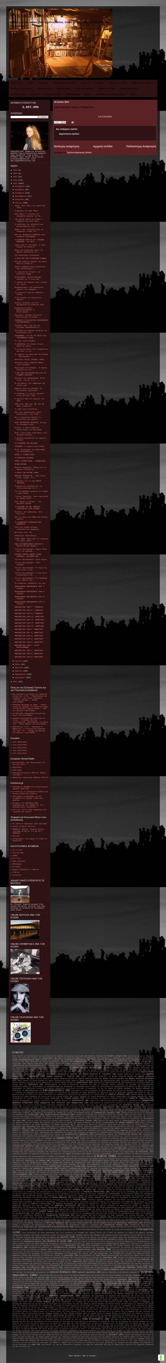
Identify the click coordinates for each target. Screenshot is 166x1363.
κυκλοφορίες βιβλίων (132, 1193)
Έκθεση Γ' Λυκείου (20, 1130)
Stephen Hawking (110, 1340)
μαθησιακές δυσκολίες (21, 1206)
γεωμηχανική (85, 1094)
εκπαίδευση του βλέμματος (87, 1132)
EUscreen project (135, 1307)
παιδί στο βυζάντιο (80, 1241)
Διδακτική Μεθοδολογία (64, 1118)
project (113, 1335)
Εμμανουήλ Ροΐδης (130, 1144)
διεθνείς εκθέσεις (102, 1118)
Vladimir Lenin (123, 1342)
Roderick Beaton (129, 1337)
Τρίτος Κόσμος (30, 1284)
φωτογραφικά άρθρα (106, 1290)
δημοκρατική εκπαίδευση (126, 1111)
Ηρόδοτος (31, 1159)
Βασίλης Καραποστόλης (57, 1088)
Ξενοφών (81, 1233)
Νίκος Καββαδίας (39, 1229)
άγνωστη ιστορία (114, 1056)
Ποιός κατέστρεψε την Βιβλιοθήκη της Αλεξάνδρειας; (30, 451)
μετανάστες (50, 1213)
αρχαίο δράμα (70, 1080)
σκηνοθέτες (90, 1259)
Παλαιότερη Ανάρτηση (141, 146)
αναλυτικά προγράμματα (141, 1062)
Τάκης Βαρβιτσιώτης (81, 1278)
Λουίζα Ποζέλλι (115, 1202)
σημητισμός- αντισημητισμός (46, 1259)
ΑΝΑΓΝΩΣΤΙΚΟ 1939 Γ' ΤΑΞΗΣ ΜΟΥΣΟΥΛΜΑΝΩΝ (27, 646)
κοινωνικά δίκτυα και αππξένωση (24, 1190)
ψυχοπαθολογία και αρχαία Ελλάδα (91, 1298)
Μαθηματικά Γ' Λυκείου (142, 1203)
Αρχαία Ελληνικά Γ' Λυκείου (60, 1076)
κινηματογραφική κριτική (144, 1184)
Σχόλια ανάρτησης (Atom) (79, 152)
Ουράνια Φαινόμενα (32, 1239)
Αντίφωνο (16, 867)
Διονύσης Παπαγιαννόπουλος (61, 1120)
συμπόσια (146, 1265)
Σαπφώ (31, 1257)
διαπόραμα (78, 1114)
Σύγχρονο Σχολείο (18, 1265)
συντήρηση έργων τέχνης (72, 1269)
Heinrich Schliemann (23, 1317)
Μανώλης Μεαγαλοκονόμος (108, 1207)
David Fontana (71, 1305)
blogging (146, 1302)
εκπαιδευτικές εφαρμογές (76, 1134)
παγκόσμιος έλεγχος (116, 1239)
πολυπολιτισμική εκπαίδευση (139, 1251)
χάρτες (97, 1292)
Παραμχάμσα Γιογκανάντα (51, 1245)
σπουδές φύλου (42, 1261)
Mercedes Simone (123, 1325)
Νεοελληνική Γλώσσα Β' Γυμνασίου (50, 1225)
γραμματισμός (77, 1103)
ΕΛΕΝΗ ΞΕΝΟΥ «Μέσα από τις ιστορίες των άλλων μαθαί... (31, 540)
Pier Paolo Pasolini (30, 1335)
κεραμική (81, 1184)
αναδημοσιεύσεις (80, 1062)
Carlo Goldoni (67, 1304)
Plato (57, 1335)
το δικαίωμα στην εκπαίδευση (58, 1281)
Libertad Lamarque (138, 1321)
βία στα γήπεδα (107, 1088)
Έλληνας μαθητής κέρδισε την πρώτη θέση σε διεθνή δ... (31, 263)
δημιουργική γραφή (88, 1111)
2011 (15, 682)
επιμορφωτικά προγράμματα (100, 1148)
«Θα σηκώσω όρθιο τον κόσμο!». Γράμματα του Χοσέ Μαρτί (29, 220)
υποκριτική (65, 1283)
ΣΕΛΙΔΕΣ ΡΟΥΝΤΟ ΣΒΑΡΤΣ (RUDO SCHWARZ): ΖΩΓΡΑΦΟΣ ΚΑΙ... (28, 555)
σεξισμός (121, 1257)
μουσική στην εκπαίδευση (70, 1219)
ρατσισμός (68, 1255)
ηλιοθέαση (138, 1156)
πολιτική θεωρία (137, 1249)
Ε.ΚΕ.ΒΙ (16, 872)
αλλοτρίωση (16, 1062)
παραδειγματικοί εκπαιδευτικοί (142, 1243)
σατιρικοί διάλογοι (61, 1257)
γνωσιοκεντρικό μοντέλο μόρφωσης (112, 1100)
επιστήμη (117, 1148)
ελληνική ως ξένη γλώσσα (140, 1142)
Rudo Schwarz (49, 1339)
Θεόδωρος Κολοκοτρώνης (131, 1160)
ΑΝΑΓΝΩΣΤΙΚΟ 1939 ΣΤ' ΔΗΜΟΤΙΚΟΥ (29, 626)
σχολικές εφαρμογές (130, 1272)
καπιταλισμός (106, 1178)
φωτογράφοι (143, 1290)
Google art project (143, 1313)
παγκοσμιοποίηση (96, 1239)
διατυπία (49, 1116)
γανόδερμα (60, 1094)
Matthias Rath (85, 1325)
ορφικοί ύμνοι (117, 1237)
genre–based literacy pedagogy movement (44, 1313)
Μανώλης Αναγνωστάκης (88, 1207)
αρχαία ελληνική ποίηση (88, 1078)
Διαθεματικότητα (127, 1113)
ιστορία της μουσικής (27, 1172)
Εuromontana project (123, 1154)
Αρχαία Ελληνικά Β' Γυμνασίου (97, 1074)
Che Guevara (128, 1304)
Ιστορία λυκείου (148, 1168)
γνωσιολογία (133, 1100)
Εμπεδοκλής (146, 1144)
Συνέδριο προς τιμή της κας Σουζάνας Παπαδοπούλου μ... (28, 326)
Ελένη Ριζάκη (81, 1140)
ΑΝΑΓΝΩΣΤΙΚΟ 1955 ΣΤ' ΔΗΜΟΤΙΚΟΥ (29, 617)
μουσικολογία (17, 1221)
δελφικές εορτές (53, 1109)
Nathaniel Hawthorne (69, 1329)
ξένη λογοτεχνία (48, 1233)
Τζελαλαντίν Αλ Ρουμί (141, 1279)
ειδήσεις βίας (50, 1126)
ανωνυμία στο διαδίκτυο (145, 1065)
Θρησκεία (27, 1166)
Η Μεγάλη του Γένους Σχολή (80, 1156)
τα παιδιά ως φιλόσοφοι (25, 1278)
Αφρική (131, 1086)
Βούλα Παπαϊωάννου (89, 1092)
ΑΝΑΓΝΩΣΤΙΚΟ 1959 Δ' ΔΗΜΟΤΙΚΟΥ (29, 639)
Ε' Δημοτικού (79, 1124)
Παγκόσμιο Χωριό (80, 1239)
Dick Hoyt (114, 1305)
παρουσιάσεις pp (72, 1245)
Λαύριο (66, 1200)
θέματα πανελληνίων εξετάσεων (77, 1160)
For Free (16, 858)
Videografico (90, 1342)
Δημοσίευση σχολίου (69, 134)
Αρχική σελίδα (16, 83)
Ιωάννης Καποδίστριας (20, 1176)
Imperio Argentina (118, 1317)
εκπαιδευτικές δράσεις (31, 1134)
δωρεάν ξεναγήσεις (147, 1122)
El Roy (24, 1307)
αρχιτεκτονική (111, 1082)
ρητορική (126, 1255)
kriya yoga (78, 1321)
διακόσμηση (150, 1113)
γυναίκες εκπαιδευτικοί (80, 1107)
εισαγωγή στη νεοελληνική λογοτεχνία (120, 1126)
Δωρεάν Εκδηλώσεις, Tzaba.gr (26, 869)
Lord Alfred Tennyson (38, 1323)
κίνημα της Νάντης (124, 1184)
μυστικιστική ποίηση (117, 1221)
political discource (71, 1335)
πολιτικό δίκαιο (33, 1251)
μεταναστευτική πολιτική (93, 1213)
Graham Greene (95, 1315)
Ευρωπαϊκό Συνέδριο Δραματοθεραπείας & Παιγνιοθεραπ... (24, 310)
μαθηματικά (82, 1203)
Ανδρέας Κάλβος (54, 1064)
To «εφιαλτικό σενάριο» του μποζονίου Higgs (27, 273)
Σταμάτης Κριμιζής (95, 1261)
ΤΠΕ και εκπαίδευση (127, 1282)
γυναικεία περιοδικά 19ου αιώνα (82, 1105)
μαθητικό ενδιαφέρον (107, 1205)
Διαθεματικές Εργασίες (104, 1113)
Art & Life (17, 850)
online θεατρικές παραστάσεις (65, 1331)
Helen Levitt (39, 1317)
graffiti (38, 1315)
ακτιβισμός (56, 1060)
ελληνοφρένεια (82, 1144)
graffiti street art (76, 1315)
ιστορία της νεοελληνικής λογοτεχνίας (54, 1172)
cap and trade (40, 1304)
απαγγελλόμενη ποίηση (84, 1068)
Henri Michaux (53, 1317)
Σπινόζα (29, 1261)
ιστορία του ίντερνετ (61, 1174)
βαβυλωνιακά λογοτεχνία (35, 1088)
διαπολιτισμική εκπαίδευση (57, 1115)
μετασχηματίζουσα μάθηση (130, 1213)
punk (22, 1337)
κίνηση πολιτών (144, 1186)
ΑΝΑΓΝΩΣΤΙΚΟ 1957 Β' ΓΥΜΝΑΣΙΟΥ (29, 613)
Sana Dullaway (93, 1339)
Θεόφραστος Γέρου (18, 1162)
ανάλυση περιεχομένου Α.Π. (118, 1062)
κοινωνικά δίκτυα (142, 1188)
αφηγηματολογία (119, 1086)
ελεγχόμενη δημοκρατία (119, 1138)
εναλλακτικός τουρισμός (91, 1146)
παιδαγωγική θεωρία (32, 1241)
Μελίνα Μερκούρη (108, 1211)
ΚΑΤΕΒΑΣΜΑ (105, 116)
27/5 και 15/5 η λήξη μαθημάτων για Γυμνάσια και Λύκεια (29, 811)
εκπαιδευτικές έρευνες (52, 1134)
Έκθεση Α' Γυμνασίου (59, 1128)
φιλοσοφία (17, 1287)
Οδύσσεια (97, 1235)
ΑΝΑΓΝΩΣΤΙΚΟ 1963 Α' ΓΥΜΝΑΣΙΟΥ (29, 610)
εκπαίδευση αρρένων (76, 1130)
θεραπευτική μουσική (61, 1163)
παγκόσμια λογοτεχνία (62, 1239)
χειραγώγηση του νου (114, 1292)
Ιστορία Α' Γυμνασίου (138, 1166)
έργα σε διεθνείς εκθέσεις (122, 1150)
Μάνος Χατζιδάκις (69, 1207)
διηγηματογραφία (120, 1118)
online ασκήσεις (148, 1329)
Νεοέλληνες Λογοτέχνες (127, 1223)
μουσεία (103, 1217)
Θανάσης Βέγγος (114, 1159)
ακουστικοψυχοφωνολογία (23, 1060)
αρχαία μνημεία (23, 1080)
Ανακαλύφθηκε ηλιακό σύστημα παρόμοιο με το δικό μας (28, 278)
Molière (133, 1327)
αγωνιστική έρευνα (135, 1056)
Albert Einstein (18, 1300)
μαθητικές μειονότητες (65, 1206)
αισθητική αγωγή (132, 1058)
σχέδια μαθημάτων (111, 1269)
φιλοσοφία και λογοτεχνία (39, 1287)
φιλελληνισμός (75, 1285)
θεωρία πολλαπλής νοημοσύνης (47, 1164)
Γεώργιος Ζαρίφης (137, 1094)
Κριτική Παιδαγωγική (62, 1193)
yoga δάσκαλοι (47, 1344)
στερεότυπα (128, 1261)
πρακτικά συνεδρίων (19, 1253)
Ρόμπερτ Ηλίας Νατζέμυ (142, 1255)
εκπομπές (48, 1138)
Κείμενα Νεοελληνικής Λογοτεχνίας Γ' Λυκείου (33, 1184)
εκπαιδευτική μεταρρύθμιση (38, 1136)
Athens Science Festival (24, 826)
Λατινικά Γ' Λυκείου (31, 1200)
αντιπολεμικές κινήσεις (68, 1065)
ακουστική (146, 1058)
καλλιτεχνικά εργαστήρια (21, 1178)
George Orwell (96, 1313)
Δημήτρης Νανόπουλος (133, 1109)
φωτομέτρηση (16, 1292)
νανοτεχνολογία (17, 1223)
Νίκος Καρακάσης (72, 1229)
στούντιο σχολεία (143, 1261)
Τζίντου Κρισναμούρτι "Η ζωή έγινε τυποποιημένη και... (31, 574)
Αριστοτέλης (58, 1072)
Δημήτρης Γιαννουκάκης (71, 1109)
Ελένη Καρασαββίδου (36, 1140)
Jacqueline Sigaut (52, 1319)
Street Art (35, 94)
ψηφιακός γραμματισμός (61, 1296)
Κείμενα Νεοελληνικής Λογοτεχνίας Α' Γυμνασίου (96, 1180)
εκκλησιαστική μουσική (43, 1130)
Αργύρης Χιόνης (96, 1070)
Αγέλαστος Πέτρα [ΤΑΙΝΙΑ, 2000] (29, 359)
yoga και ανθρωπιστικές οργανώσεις (69, 1344)
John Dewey (114, 1319)
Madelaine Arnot (109, 1323)
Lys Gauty (95, 1323)
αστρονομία (33, 1084)
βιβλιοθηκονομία (31, 1090)
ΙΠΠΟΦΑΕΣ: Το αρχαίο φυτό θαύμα (29, 446)
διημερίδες (134, 1118)
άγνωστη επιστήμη (95, 1056)
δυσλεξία (47, 1122)
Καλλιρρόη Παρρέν (144, 1176)
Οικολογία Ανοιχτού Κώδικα (132, 1235)
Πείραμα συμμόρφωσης (142, 1245)
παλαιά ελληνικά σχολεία (21, 1243)
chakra (85, 1304)
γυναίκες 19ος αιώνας (59, 1107)
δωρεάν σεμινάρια (62, 1124)
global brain (126, 1313)
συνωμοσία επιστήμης (92, 1269)
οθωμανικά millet (112, 1235)
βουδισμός (74, 1092)
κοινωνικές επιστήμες (49, 1190)
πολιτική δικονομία (119, 1249)
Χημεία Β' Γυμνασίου (62, 1293)
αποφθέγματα (63, 1070)
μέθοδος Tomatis (46, 1211)
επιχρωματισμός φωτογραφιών (33, 1150)
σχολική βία (44, 1275)
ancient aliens (88, 1300)
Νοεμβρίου (20, 190)
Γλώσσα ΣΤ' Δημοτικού (138, 1098)
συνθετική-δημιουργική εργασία (77, 1267)
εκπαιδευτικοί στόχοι (33, 1138)
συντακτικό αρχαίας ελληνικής (130, 1267)
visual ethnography (106, 1342)
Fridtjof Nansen (22, 1311)
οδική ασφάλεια (66, 1235)
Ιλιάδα (78, 1166)
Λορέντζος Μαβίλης (99, 1202)
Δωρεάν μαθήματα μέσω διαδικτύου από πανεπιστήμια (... (30, 268)
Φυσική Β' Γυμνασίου (134, 1287)
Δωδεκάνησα (59, 1122)
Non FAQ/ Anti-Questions (115, 1329)
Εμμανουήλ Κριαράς (112, 1144)
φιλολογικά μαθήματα (142, 1285)
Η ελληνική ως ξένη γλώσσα (21, 88)
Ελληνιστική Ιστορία (44, 1144)
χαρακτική (72, 1292)
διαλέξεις (20, 1115)
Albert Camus (145, 1298)
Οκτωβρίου (20, 193)
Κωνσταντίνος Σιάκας (142, 1195)
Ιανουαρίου (20, 678)
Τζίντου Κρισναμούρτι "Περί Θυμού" (31, 559)
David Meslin (85, 1305)
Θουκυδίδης (16, 1166)
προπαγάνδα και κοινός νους (80, 1254)
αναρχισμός (16, 1064)
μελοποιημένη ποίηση (126, 1211)
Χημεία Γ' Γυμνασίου (82, 1293)
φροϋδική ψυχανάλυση (84, 1287)
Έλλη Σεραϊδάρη (138, 1140)
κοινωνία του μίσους (123, 1188)
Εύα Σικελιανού (94, 1152)
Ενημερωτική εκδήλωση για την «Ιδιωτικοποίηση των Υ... (28, 487)
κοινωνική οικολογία (104, 1190)
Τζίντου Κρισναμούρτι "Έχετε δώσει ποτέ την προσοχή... (31, 550)
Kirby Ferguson (53, 1321)
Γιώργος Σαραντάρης (52, 1098)
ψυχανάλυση (85, 1296)
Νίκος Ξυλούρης (105, 1229)
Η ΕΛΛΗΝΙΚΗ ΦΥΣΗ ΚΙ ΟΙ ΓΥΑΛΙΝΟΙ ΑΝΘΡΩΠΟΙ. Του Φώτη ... (29, 241)
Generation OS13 (18, 1313)
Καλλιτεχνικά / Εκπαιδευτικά (64, 83)
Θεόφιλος (147, 1160)
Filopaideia (41, 1309)
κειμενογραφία (67, 1184)
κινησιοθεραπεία (19, 1188)
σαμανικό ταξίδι (18, 1257)
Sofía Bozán (44, 1340)
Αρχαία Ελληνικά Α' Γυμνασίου (31, 1074)
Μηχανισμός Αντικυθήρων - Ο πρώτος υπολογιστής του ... (31, 369)
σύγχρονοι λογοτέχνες (37, 1265)
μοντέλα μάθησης (79, 1217)
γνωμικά (92, 1100)
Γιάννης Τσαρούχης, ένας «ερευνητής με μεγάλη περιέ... (31, 497)
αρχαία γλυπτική (116, 1072)
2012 (15, 183)
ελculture (17, 875)
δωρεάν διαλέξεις (84, 1122)
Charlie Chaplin (114, 1304)
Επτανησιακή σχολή (99, 1150)
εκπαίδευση (60, 1130)
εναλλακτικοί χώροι (70, 1146)
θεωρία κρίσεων (119, 1162)
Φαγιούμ (89, 1283)
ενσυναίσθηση (119, 1146)
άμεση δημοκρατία (31, 1062)
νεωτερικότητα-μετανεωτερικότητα (53, 1227)
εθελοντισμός (126, 1124)
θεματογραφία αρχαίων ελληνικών (105, 1161)
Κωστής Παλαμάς (94, 1197)
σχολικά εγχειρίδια (86, 1272)
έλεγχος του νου (138, 1138)
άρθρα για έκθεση (130, 1070)
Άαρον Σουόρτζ (17, 1056)
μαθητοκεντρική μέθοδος (129, 1205)
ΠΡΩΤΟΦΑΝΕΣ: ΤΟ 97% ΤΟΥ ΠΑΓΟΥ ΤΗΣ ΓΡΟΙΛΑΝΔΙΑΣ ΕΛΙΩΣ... (30, 337)
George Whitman (111, 1313)
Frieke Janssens (71, 1311)
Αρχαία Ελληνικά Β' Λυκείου (129, 1074)
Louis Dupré (66, 1323)
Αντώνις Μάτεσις (126, 1065)
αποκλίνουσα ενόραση (47, 1070)
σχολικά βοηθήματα (60, 1272)
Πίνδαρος (33, 1249)
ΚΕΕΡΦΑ (33, 1180)
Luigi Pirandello (81, 1323)
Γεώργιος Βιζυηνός (116, 1094)
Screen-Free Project (126, 1339)
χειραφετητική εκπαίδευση (139, 1292)
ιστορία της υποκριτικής (133, 1172)
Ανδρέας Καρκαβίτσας (73, 1064)
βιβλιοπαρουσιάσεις (53, 1090)
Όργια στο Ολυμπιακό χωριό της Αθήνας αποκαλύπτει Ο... (29, 251)
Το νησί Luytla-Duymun (25, 341)
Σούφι (122, 1259)
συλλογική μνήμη (71, 1265)
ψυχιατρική (125, 1296)
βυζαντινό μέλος (18, 1094)
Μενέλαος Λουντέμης (146, 1211)
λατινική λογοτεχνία (52, 1200)
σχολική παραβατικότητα (81, 1275)
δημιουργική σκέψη (106, 1111)
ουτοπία (47, 1239)
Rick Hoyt (97, 1337)
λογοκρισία (134, 1200)
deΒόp (15, 856)
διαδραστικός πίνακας (65, 1113)
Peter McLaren (140, 1332)
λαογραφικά (124, 1197)
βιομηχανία (30, 1092)
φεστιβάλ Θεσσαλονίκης (142, 1283)
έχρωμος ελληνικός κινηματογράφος (98, 1154)
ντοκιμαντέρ (145, 1229)
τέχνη (87, 1279)
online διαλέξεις (23, 1331)
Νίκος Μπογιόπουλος (89, 1229)
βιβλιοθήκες (16, 1090)
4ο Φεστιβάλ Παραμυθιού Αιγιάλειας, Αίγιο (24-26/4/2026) (29, 714)
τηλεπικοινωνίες (18, 1281)
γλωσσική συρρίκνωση (41, 1100)
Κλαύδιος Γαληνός (55, 1188)
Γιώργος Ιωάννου (137, 1096)
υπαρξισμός (53, 1283)
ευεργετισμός (129, 1152)
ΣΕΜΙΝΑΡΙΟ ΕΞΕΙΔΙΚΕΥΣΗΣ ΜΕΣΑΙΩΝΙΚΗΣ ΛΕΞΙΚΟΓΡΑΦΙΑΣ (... (31, 321)
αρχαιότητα (97, 1082)
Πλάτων (44, 1249)
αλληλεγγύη (136, 1060)
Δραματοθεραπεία (44, 88)
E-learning (140, 1305)
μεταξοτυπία (112, 1213)
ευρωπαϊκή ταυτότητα (20, 1154)
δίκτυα (45, 1120)
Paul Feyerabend (53, 1332)
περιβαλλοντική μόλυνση (65, 1247)
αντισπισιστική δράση (89, 1066)
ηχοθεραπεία (68, 1159)
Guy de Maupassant (147, 1315)
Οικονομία (150, 1235)
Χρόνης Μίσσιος (144, 1293)
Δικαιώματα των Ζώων (117, 83)
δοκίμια (101, 1120)
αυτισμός (132, 1084)
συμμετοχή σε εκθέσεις (91, 1265)
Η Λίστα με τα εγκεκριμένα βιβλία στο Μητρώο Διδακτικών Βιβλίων (30, 793)
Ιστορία (119, 1166)
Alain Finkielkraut (129, 1298)
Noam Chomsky (96, 1329)
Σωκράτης (150, 1275)
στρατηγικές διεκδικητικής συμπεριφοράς (82, 1263)
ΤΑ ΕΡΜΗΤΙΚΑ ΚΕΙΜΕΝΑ (24, 458)
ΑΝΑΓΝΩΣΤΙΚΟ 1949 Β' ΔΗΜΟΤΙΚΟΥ (29, 657)
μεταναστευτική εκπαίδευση (68, 1213)
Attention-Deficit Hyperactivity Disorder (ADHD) (109, 1302)
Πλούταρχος (57, 1249)
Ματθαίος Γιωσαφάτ (30, 1209)
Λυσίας (24, 1203)
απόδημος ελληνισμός (141, 1068)
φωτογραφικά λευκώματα (125, 1290)
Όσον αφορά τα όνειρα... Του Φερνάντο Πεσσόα (28, 503)
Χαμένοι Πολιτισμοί (57, 1292)
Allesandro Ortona (71, 1300)
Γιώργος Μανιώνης (33, 1098)
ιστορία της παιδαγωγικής (84, 1172)
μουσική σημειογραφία (49, 1219)
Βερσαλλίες (92, 1088)
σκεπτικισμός (65, 1259)
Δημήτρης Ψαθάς (30, 1111)
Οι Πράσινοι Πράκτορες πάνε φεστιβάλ (30, 824)
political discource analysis (94, 1335)
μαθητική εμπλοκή (88, 1205)
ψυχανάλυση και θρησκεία (105, 1296)
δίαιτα (139, 1113)
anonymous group (118, 1300)
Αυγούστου (20, 200)
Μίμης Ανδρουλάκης (117, 1215)
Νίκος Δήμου (146, 1227)
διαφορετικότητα (75, 1116)
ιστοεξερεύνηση (106, 1166)
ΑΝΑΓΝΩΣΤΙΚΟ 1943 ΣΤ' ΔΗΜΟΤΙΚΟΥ (29, 623)
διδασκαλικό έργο (84, 1118)
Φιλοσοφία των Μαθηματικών (63, 1287)
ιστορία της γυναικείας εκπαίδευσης (107, 1170)
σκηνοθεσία (78, 1259)
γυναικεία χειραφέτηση (108, 1105)
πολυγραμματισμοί (118, 1251)
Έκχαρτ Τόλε (85, 1138)
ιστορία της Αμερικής (24, 1170)
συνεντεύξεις (52, 1267)
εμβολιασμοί (96, 1144)
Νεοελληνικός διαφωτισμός (23, 1227)
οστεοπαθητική (133, 1237)
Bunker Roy (27, 1304)
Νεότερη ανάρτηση (66, 146)
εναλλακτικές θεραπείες (23, 1146)
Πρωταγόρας (36, 1255)
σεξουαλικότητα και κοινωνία (139, 1257)
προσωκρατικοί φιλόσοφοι (123, 1253)
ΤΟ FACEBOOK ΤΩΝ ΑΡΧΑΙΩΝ (26, 443)
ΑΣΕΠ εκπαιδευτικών (128, 1082)
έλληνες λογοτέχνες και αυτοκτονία (37, 1142)
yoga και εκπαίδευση (94, 1344)
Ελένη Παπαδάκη (66, 1140)
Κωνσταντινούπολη (42, 1197)
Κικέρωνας (94, 1184)
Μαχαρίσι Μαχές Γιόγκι (67, 1209)
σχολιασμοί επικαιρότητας (36, 1272)
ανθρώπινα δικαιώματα (126, 1064)
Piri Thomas (46, 1335)
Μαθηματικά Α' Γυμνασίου (99, 1203)
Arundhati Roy (81, 1302)
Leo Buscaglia (91, 1321)
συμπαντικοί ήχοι (132, 1265)
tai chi (150, 1340)
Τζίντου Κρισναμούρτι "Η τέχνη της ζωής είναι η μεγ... (31, 569)
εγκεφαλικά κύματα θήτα (107, 1124)
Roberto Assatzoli (112, 1337)
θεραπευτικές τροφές (39, 1163)
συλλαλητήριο (54, 1265)
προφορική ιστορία (20, 1255)
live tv (22, 1323)
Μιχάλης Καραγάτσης (45, 1217)
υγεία (42, 1284)
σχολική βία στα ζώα (61, 1275)
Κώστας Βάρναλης (59, 1197)
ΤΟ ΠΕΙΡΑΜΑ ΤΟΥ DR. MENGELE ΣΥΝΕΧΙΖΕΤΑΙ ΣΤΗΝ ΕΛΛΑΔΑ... (28, 508)
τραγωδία (146, 1282)
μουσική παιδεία (31, 1219)
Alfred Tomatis (52, 1300)
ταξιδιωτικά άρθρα (136, 1278)
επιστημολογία (133, 1148)
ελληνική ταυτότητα (119, 1142)
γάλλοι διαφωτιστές (46, 1094)
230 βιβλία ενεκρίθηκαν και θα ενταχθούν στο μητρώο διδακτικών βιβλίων (28, 798)
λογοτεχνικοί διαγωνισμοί (79, 1202)
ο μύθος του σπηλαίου (115, 1232)
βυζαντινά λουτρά (107, 1092)
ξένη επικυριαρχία (29, 1232)
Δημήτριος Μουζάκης (48, 1111)
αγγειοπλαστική (47, 1056)
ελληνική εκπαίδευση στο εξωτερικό (94, 1142)
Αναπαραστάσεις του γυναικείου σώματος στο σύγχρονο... (29, 288)
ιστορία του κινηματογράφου (83, 1174)
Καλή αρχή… (17, 770)
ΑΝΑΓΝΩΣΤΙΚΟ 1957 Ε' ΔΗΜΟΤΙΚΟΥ (29, 633)
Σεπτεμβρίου (21, 196)
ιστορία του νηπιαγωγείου (107, 1174)
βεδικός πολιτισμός (76, 1088)
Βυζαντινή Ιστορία (125, 1092)
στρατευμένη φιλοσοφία (20, 1263)
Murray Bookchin (31, 1329)
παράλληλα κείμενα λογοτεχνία (27, 1245)
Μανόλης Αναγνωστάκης (49, 1207)
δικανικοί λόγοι (32, 1120)
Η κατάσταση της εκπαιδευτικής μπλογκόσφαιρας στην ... (29, 225)
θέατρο (42, 1161)
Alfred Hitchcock (35, 1300)
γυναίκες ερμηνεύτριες (104, 1107)
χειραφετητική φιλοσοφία (21, 1293)
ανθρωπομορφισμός (34, 1065)
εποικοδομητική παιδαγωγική (58, 1150)
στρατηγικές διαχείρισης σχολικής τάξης (48, 1263)
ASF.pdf (16, 836)
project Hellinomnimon (133, 1335)
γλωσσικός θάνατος (60, 1100)
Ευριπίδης (143, 1152)
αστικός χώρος (17, 1084)
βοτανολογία (62, 1092)
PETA (113, 1333)
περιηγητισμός (114, 1247)
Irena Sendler (134, 1317)
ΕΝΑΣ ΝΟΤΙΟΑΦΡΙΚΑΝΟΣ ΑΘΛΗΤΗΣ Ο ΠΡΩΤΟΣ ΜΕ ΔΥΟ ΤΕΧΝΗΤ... (29, 545)
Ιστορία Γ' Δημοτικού (90, 1168)
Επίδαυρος (27, 1148)
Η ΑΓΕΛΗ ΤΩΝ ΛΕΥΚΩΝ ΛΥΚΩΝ (26, 473)
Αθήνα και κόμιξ (64, 1058)
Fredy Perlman (148, 1309)
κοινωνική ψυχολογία (124, 1190)
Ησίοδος (41, 1159)
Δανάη (27, 1109)
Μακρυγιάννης (17, 1207)
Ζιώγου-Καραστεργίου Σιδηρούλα (42, 1156)
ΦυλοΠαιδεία (118, 1287)
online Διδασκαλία (42, 1331)
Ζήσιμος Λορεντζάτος (19, 1156)
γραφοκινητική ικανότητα (113, 1103)
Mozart (18, 1329)
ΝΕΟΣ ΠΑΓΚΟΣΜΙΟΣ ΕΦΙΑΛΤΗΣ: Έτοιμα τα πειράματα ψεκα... (30, 424)
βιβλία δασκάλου (124, 1088)
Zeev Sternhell (21, 1346)
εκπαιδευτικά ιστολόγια (110, 1132)
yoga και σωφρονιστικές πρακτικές (120, 1344)
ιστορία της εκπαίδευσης (142, 1170)
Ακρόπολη (44, 1060)
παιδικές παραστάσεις (126, 1241)
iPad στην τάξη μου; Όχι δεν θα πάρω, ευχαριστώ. (29, 405)
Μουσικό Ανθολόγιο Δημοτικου (94, 1219)
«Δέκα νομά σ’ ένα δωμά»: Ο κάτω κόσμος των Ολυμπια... (30, 246)
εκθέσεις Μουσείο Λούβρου (36, 1128)
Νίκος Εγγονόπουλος (20, 1229)
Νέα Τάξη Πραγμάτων (55, 1223)
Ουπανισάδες (16, 1239)
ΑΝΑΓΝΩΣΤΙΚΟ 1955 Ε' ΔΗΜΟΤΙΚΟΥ (29, 636)
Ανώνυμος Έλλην (21, 1068)
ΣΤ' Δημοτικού (75, 1261)
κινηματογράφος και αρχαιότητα (48, 1186)
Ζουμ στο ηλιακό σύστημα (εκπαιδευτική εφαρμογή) (27, 528)
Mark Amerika (58, 1325)
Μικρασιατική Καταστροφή (57, 1215)
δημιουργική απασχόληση (68, 1111)
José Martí (127, 1319)
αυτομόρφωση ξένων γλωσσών (86, 1086)
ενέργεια (107, 1146)
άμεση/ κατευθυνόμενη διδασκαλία (55, 1062)
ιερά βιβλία (66, 1166)
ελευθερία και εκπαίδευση (99, 1140)
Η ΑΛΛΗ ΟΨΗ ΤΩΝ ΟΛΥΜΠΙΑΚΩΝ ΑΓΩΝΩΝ (30, 258)
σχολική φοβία (100, 1275)
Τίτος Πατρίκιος (35, 1282)
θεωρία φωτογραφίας (141, 1164)
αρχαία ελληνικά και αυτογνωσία (94, 1076)
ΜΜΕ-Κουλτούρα (62, 1217)
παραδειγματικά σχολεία (116, 1243)
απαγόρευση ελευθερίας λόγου (116, 1068)
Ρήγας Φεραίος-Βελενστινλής (107, 1255)
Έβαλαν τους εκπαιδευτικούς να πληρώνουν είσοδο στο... (29, 230)
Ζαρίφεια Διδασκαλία (142, 1154)
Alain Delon (113, 1298)
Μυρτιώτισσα (101, 1221)
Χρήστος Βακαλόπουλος (103, 1294)
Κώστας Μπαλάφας (78, 1197)
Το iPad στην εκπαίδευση (26, 409)
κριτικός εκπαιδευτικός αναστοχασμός (104, 1194)
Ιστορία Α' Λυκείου (20, 1168)
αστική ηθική (144, 1082)
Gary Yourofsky (144, 1311)
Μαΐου (18, 664)
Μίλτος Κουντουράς (99, 1215)
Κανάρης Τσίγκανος (77, 1178)
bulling (15, 1304)
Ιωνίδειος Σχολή (54, 1176)
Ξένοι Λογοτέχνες (66, 1232)
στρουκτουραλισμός (123, 1263)
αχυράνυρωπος (17, 1088)
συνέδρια (16, 1267)
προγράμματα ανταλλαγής (40, 1253)
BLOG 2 (133, 94)
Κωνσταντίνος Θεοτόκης (34, 1195)
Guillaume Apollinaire (112, 1315)
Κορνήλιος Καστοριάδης (94, 1192)
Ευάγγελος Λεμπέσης (112, 1152)
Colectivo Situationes (29, 1305)
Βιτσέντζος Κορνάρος (46, 1092)
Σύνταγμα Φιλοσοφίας (102, 1267)
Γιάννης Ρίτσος (62, 1096)
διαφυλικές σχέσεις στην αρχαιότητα (126, 1117)
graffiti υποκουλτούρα (54, 1315)
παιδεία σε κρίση (56, 1241)
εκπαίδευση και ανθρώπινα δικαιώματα (122, 1130)
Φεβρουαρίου (21, 674)
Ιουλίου (19, 203)
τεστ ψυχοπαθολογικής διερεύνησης (67, 1279)
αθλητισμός (91, 1058)
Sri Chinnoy (96, 1340)
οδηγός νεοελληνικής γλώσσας (45, 1235)
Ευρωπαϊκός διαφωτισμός (40, 1154)
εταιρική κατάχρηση (36, 1152)
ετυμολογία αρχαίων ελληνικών (73, 1152)
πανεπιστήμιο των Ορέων (81, 1243)
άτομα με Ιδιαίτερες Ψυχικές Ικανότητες (108, 1084)
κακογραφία (130, 1176)
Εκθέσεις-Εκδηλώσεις (52, 94)
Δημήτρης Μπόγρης (114, 1109)
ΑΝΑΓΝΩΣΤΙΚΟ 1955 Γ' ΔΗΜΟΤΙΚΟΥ (29, 650)
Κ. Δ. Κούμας (69, 1176)
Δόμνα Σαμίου (114, 1120)
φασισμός (99, 1284)
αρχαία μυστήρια (38, 1080)
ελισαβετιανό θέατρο (120, 1140)
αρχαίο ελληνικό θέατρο (89, 1080)
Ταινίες (30, 83)
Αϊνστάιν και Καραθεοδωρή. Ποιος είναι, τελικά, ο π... (30, 379)
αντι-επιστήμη (50, 1065)
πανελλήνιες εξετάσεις (58, 1243)
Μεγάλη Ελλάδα (85, 1209)
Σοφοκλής (146, 1259)
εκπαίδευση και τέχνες (63, 1132)
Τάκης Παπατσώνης (98, 1278)
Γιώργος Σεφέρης (71, 1098)
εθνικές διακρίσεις (142, 1124)
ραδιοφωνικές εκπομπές (52, 1255)
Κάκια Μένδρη (115, 1176)
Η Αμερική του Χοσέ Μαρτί (26, 211)
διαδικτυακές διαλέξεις (21, 1113)
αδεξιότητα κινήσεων (29, 1058)
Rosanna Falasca (18, 1339)
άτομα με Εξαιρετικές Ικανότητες (75, 1084)
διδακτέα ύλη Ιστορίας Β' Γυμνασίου (37, 1118)
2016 (15, 170)
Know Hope (66, 1321)
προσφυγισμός (103, 1254)
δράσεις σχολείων (147, 1120)
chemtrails (141, 1304)
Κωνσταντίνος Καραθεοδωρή (98, 1195)
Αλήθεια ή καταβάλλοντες (117, 1060)
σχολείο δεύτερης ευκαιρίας (135, 1269)
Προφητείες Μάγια (143, 1253)
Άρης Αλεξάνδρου (113, 1070)
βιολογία (119, 1090)
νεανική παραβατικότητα (103, 1223)
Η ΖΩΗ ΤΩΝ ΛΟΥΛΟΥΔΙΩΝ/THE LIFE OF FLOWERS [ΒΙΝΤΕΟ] (30, 374)
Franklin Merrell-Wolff (111, 1309)
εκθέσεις (16, 1128)
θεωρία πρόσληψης (69, 1164)
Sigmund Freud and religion (24, 1341)
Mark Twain (71, 1325)
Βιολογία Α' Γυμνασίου (135, 1090)
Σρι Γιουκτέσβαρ (58, 1261)
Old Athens (132, 1329)
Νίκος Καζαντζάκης (55, 1229)
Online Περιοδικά (63, 88)
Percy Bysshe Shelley (99, 1332)
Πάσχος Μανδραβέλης (93, 1245)
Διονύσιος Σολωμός (83, 1120)
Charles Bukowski (98, 1304)
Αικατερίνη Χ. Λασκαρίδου (111, 1058)
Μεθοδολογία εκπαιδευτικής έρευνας (137, 1209)
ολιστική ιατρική (23, 1237)
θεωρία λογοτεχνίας (136, 1162)
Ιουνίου (19, 661)
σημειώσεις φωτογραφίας (22, 1259)
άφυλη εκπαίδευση (144, 1086)
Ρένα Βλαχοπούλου (85, 1255)
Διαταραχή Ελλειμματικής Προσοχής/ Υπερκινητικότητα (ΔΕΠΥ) (120, 1114)
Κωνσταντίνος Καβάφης (76, 1195)
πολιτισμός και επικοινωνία (97, 1251)
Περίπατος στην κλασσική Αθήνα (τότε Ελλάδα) (29, 364)
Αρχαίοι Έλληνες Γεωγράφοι (134, 1080)
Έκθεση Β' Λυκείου (122, 1128)
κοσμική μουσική (117, 1192)
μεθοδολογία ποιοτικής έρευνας (23, 1211)
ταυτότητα (28, 1279)
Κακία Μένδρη (101, 1176)
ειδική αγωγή (65, 1126)
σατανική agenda (43, 1257)
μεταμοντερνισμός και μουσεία (28, 1213)
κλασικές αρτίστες (37, 1188)
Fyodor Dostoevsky (88, 1311)
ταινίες (41, 1278)
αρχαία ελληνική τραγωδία (113, 1078)
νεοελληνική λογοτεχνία (140, 1225)
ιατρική (52, 1166)
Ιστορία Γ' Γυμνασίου (68, 1168)
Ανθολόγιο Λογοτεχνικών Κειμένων (98, 1064)
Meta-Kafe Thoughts (142, 1325)
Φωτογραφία (99, 83)
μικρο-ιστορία (81, 1215)
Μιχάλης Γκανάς (28, 1217)
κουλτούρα (131, 1192)
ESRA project (104, 1307)
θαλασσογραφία (83, 1159)
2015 (15, 173)
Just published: (20, 742)
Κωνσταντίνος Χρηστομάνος (21, 1197)
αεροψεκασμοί (47, 1058)
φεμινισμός (112, 1284)
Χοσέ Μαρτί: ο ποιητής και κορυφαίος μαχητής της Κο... (29, 215)
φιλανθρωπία (17, 1285)
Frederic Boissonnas (131, 1309)
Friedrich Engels (38, 1311)
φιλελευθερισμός (57, 1285)
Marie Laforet (31, 1325)
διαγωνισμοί (145, 1111)
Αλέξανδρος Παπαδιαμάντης (75, 1060)
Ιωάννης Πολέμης (38, 1176)
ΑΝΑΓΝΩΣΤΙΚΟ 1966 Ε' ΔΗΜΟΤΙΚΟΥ (29, 629)
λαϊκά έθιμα (110, 1197)
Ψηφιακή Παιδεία (32, 15)
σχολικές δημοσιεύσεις (110, 1272)
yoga (33, 1344)
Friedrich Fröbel (54, 1311)
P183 (128, 1331)
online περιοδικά (89, 1331)
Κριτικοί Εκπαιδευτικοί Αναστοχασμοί (110, 94)
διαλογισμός (33, 1115)
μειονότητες (64, 1211)
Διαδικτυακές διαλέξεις (84, 88)
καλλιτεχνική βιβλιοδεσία (45, 1178)
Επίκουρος (53, 1148)
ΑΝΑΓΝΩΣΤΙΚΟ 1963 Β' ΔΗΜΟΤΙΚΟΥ (29, 654)
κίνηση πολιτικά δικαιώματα (123, 1186)
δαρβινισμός (38, 1109)
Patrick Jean (38, 1332)
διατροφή (37, 1117)
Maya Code (109, 1325)
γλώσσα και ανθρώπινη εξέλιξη (113, 1098)
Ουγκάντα (147, 1237)
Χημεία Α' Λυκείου (42, 1293)
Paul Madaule (67, 1332)
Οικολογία (85, 83)
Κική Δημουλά (108, 1184)
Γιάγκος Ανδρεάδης (30, 1096)
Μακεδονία (146, 1205)
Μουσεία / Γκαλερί (18, 94)
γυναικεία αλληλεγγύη (34, 1105)
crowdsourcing (47, 1305)
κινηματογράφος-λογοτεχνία (74, 1186)
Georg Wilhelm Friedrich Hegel (75, 1313)
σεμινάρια (107, 1257)
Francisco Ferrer (92, 1309)
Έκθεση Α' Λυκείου (80, 1128)
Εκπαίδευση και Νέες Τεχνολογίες (35, 1132)
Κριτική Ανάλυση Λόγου (24, 1193)
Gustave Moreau (130, 1315)
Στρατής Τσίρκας (107, 1263)
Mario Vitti (44, 1325)
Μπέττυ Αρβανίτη (34, 1221)
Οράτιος (93, 1237)
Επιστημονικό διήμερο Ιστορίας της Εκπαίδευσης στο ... (31, 332)
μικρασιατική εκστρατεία (32, 1215)
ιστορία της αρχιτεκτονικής (48, 1170)
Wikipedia (146, 1342)
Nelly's (84, 1329)
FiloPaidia (54, 1309)
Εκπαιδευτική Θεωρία (127, 1134)
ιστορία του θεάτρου (41, 1174)
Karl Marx (26, 1321)
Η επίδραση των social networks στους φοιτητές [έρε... (29, 395)
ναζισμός (147, 1221)
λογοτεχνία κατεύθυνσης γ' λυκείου (50, 1202)
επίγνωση (16, 1148)
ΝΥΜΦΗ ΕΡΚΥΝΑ (20, 464)
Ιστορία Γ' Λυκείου (110, 1168)
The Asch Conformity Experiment (36, 1342)
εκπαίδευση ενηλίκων (95, 1130)
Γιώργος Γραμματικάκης (118, 1096)
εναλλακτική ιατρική (48, 1146)
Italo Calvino (148, 1317)
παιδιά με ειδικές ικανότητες (103, 1241)
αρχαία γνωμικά (131, 1072)
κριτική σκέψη (79, 1193)
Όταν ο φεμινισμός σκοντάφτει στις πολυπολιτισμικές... (31, 434)
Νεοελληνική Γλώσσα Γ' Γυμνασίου (84, 1225)
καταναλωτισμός (123, 1178)
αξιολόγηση (35, 1068)
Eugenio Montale (119, 1307)
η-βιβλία (100, 1156)
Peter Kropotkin (125, 1332)
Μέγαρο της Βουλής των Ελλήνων (108, 1209)
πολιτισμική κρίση (51, 1251)
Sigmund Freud (144, 1339)
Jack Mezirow (20, 1319)
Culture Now (18, 853)
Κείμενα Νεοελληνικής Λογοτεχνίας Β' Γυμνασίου (44, 1182)
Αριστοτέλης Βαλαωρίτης (76, 1072)
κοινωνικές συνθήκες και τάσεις (76, 1190)
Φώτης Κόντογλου (58, 1290)
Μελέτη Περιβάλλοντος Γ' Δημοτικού (85, 1211)
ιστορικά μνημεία (143, 1174)
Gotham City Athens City (21, 1315)
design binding (100, 1305)
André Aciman (102, 1300)
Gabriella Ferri (105, 1311)
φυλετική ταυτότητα (103, 1287)
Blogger (92, 1356)
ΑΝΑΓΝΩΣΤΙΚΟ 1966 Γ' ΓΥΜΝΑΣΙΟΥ (29, 607)
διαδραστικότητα (83, 1113)
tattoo (18, 1342)
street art (124, 1340)
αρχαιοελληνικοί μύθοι (112, 1080)
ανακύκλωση (99, 1062)
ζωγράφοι (61, 1156)
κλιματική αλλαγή (104, 1188)
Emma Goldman (49, 1307)
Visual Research (72, 94)
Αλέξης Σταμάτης (97, 1060)
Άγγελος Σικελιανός (76, 1056)
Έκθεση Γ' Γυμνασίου (142, 1128)
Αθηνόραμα (17, 864)
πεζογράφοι (109, 1245)
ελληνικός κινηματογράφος (22, 1144)
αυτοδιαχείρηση (53, 1086)
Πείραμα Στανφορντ (124, 1245)
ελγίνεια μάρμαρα (100, 1138)
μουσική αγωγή (127, 1217)
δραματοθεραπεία (129, 1120)
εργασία (141, 1150)
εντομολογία (132, 1146)
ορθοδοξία (104, 1237)
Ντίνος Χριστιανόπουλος (123, 1229)
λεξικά (76, 1199)
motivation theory (147, 1327)
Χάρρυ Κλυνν (85, 1292)
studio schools (138, 1340)
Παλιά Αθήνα (40, 1243)
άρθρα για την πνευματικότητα (36, 1072)
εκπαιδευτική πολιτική (84, 1136)
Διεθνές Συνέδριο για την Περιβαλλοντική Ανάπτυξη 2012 (29, 304)
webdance (136, 1342)
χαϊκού (43, 1292)
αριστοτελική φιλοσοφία (97, 1072)
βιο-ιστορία (107, 1090)
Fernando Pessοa (27, 1309)
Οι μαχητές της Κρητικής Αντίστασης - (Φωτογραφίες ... (31, 355)
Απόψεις (87, 94)
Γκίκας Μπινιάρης (91, 1098)
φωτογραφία (72, 1290)
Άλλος (148, 1060)
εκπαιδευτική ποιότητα (62, 1136)
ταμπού (111, 1278)
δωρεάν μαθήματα (126, 1122)
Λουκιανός (129, 1202)
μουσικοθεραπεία (144, 1219)
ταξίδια (121, 1278)
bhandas (135, 1302)
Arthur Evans (27, 1302)
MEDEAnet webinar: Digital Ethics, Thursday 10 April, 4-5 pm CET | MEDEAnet (29, 831)
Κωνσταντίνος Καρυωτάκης (121, 1195)
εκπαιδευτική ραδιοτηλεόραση (108, 1136)
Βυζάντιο (31, 1094)
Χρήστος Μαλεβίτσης (125, 1294)
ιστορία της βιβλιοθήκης (74, 1170)
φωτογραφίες (87, 1290)
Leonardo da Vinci (107, 1321)
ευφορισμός (57, 1154)
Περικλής (127, 1247)
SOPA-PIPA (56, 1340)
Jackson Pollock (35, 1319)
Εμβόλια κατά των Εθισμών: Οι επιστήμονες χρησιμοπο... (28, 389)
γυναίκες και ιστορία (131, 1107)
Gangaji (131, 1311)
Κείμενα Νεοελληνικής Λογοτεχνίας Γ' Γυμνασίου (129, 1182)
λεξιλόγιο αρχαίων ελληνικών (100, 1200)
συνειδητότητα (33, 1267)
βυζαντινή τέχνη (144, 1092)
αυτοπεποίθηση (105, 1086)
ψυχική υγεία (139, 1296)
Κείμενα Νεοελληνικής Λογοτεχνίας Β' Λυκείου (87, 1182)
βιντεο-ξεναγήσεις (91, 1090)
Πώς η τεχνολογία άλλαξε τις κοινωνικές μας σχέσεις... (28, 418)
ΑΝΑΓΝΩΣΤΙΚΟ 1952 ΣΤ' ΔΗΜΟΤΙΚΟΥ (29, 620)
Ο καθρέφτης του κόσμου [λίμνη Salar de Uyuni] (29, 345)
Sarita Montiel (108, 1339)
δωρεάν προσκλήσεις (42, 1124)
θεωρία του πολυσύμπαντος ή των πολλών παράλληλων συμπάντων (105, 1164)
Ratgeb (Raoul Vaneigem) (48, 1337)
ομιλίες (64, 1237)
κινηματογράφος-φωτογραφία (98, 1186)
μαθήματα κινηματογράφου (41, 1204)
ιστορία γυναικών (130, 1168)
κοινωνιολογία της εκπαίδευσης (23, 1192)
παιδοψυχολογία (144, 1241)
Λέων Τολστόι (121, 1200)
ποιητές (101, 1249)
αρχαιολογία (82, 1082)
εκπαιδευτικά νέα (132, 1132)
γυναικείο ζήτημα (131, 1105)
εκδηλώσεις (143, 1126)
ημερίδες (150, 1156)
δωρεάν (69, 1122)
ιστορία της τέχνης (109, 1172)
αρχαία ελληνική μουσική (64, 1078)
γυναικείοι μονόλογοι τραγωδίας (35, 1107)
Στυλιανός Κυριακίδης (142, 1263)
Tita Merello (77, 1342)
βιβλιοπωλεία (76, 1090)
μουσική (115, 1217)
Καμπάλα (63, 1178)
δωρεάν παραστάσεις (23, 1124)
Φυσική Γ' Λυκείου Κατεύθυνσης (35, 1290)
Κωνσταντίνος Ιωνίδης (55, 1195)
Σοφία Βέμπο (132, 1259)
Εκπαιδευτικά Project (106, 88)
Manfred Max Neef (139, 1323)
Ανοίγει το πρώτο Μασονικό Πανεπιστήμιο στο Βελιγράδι (28, 429)
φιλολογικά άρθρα (123, 1285)
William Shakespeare (19, 1344)
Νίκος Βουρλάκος (95, 1227)
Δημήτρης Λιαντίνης (93, 1109)
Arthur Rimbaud (44, 1302)
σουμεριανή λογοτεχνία (107, 1259)
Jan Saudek (67, 1319)
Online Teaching (106, 1331)
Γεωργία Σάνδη (99, 1094)
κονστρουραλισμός (73, 1192)
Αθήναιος (79, 1058)
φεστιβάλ (125, 1284)
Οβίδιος (131, 1232)
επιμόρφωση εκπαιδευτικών (72, 1148)
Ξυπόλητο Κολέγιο (95, 1232)
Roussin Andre (34, 1339)
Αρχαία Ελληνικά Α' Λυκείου (64, 1074)
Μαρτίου (19, 671)
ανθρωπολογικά (18, 1066)
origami (119, 1331)
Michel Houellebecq (90, 1327)
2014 (15, 177)
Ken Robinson (39, 1321)
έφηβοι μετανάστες (73, 1154)
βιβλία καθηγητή (143, 1088)
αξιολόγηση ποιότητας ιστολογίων (55, 1068)
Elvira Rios (35, 1307)
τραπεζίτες (16, 1283)
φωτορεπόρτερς (31, 1292)
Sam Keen (80, 1339)
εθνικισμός (16, 1126)
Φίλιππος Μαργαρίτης (92, 1285)
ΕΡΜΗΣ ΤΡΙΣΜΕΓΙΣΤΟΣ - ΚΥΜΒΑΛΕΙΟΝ (30, 461)
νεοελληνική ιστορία (113, 1225)
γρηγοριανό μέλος (133, 1103)
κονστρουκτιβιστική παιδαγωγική (51, 1192)
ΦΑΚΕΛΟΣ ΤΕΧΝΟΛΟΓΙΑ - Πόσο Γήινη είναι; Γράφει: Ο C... (30, 477)
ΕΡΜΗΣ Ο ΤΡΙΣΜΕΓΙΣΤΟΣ (24, 455)
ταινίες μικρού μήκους (60, 1278)
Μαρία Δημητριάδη (127, 1207)
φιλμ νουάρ (108, 1285)
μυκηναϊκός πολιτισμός (84, 1221)
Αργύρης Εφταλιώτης (79, 1070)
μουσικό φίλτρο (115, 1219)
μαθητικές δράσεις (43, 1205)
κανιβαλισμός (92, 1178)
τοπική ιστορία (106, 1282)
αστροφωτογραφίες (51, 1084)
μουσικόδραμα (129, 1219)
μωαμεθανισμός (134, 1221)
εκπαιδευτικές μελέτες (104, 1134)
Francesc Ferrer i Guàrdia (72, 1309)
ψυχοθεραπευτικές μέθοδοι (31, 1298)
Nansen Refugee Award (50, 1329)
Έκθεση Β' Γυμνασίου (101, 1128)
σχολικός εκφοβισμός (133, 1275)
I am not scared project (85, 1317)
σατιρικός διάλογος (81, 1257)
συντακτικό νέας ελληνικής (48, 1269)
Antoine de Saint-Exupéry (137, 1300)
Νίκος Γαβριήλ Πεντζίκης (114, 1227)
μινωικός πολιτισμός (136, 1215)
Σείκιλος (95, 1257)
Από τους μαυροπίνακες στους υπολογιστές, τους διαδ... (28, 413)
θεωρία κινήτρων (102, 1162)
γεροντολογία (72, 1094)
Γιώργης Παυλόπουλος (98, 1096)
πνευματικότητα (84, 1249)
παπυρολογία (98, 1243)
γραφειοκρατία (95, 1103)
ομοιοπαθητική (81, 1237)
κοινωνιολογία (144, 1190)
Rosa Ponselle (145, 1337)
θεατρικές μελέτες (146, 1159)
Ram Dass (31, 1337)
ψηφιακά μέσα (18, 1296)
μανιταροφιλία (31, 1207)
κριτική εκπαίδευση (44, 1193)
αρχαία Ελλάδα (147, 1072)
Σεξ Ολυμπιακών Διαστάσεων (27, 255)
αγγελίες (60, 1056)
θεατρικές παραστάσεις (25, 1161)
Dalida (59, 1305)
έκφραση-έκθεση (65, 1138)
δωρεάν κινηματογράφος (105, 1122)
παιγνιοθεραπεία (134, 1239)
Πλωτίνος (69, 1249)
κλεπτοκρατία (88, 1188)
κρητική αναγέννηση (146, 1192)
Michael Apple (29, 1327)
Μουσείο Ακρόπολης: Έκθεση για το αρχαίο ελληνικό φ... (30, 468)
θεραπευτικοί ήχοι (83, 1163)
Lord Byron (54, 1323)
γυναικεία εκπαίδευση (56, 1105)
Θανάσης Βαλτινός (98, 1159)
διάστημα (89, 1115)
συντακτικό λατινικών (22, 1269)
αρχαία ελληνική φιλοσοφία (141, 1078)
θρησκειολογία (40, 1166)
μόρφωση (93, 1217)
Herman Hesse (67, 1317)
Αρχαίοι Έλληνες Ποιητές (64, 1082)
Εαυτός (91, 1124)
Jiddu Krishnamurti (92, 1319)
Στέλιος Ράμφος (113, 1261)
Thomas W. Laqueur (60, 1342)
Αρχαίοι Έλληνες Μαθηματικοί (40, 1082)
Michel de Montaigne (71, 1327)
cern (77, 1304)
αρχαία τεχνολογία (55, 1080)
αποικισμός (16, 1070)
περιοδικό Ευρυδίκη (142, 1247)
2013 (15, 180)
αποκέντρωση (30, 1070)
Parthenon (25, 1332)
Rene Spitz (85, 1337)
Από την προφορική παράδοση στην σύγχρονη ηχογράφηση (30, 236)
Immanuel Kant (103, 1317)
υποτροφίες (77, 1284)
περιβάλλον (17, 1247)
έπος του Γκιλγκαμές (80, 1150)
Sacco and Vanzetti (65, 1339)
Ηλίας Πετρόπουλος (124, 1156)
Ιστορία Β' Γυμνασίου (43, 1168)
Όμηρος (52, 1237)
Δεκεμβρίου (20, 186)
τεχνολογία (121, 1280)
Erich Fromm (74, 1307)
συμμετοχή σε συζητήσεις (113, 1265)
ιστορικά (125, 1174)
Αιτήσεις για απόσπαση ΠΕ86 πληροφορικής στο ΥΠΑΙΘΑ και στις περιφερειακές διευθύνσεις (28, 805)
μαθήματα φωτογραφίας (64, 1204)
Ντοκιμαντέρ (43, 83)
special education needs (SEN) (76, 1340)
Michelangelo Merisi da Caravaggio (114, 1327)
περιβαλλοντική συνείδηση (93, 1247)
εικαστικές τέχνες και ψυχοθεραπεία (88, 1126)
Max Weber (98, 1325)
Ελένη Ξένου (52, 1140)
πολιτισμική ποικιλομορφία (72, 1251)
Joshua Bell (140, 1319)
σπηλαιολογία (17, 1261)
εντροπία (144, 1146)
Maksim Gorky (123, 1323)
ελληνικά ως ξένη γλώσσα (65, 1142)
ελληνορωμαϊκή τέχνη (64, 1144)
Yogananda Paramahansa (145, 1344)
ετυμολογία (53, 1152)
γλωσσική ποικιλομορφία (21, 1100)
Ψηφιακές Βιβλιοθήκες (128, 88)
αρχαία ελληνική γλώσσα (122, 1076)
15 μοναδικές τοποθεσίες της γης (30, 583)
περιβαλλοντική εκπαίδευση (39, 1247)
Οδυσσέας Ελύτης (82, 1235)
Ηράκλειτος (20, 1159)
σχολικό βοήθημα (115, 1275)
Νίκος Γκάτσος (132, 1227)
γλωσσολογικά (78, 1100)
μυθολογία (48, 1221)
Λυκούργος (140, 1202)
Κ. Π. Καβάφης (84, 1176)
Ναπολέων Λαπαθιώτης (34, 1223)
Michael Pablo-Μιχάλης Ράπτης (49, 1327)
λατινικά (135, 1197)
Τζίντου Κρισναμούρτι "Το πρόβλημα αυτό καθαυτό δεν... (31, 579)
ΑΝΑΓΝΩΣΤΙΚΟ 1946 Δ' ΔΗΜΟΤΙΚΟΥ (29, 642)
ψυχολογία (49, 1298)
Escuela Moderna (89, 1307)
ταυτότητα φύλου (43, 1279)
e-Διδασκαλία (126, 1305)
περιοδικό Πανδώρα (19, 1249)
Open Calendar (19, 861)
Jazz (76, 1319)
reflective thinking (69, 1337)
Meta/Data (16, 1327)
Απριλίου (19, 668)
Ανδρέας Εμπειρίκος (35, 1064)
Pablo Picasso (139, 1331)
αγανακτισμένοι (32, 1056)
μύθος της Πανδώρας (64, 1221)
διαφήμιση (60, 1116)
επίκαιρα (39, 1148)
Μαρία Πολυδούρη (144, 1207)
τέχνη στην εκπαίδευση (103, 1279)
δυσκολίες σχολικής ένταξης (27, 1122)
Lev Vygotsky (123, 1321)
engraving (61, 1307)
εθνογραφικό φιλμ (33, 1126)
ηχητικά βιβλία (53, 1159)
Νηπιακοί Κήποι (80, 1227)
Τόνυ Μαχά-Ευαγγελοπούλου (84, 1282)
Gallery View (119, 1311)
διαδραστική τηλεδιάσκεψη (43, 1113)
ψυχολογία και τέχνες (67, 1298)
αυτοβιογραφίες (37, 1086)
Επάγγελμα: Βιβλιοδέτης (25, 536)
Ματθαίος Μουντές (48, 1209)
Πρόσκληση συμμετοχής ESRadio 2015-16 (30, 777)
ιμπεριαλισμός (92, 1166)
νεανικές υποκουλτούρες (79, 1223)
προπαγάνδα (58, 1254)
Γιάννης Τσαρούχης (79, 1096)
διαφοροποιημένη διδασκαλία (95, 1116)
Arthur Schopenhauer (63, 1302)
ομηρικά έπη (40, 1237)
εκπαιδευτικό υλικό (131, 1136)
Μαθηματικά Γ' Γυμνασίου (121, 1203)
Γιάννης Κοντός (46, 1096)
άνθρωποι (147, 1064)
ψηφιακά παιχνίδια (37, 1296)
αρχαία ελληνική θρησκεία (39, 1078)
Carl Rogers (53, 1304)
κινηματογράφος (23, 1186)
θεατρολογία (56, 1161)
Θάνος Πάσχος (129, 1159)
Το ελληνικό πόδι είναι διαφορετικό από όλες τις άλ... (31, 350)
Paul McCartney (81, 1332)
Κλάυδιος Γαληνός (72, 1188)
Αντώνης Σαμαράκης (109, 1065)
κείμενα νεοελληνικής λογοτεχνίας (55, 1180)
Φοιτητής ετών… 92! (23, 532)
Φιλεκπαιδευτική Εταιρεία (36, 1285)
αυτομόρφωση (68, 1086)
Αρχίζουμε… (17, 767)
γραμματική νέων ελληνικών (52, 1103)
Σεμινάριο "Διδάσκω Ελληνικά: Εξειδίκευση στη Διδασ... (28, 316)
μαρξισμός (16, 1209)
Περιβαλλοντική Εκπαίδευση (143, 83)
